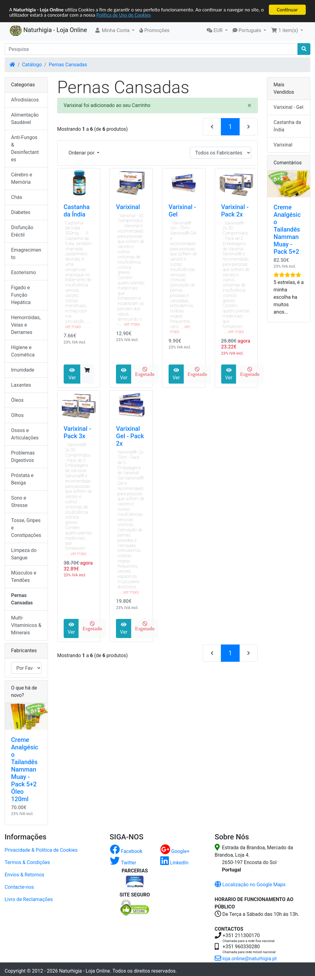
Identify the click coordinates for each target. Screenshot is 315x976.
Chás (16, 197)
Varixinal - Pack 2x (235, 210)
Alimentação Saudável (25, 118)
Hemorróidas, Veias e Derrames (26, 325)
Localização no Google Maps (250, 884)
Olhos (17, 415)
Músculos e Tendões (23, 576)
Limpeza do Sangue (24, 554)
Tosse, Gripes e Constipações (26, 527)
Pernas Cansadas (68, 65)
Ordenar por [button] (82, 153)
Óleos (17, 400)
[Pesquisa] (151, 49)
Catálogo (32, 65)
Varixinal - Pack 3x (77, 432)
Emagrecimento (26, 253)
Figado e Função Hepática (21, 295)
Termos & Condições (27, 862)
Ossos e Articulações (24, 434)
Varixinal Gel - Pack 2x (130, 436)
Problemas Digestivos (23, 456)
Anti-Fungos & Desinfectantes (25, 148)
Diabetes (20, 212)
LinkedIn (174, 863)
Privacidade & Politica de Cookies (41, 850)
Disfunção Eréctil (22, 231)
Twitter (123, 863)
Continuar (287, 9)
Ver (72, 374)
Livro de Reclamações (29, 899)
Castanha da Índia (77, 210)
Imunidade (22, 370)
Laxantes (21, 385)
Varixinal (128, 207)
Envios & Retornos (24, 875)
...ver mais (77, 324)
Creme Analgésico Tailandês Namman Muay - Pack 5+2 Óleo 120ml (24, 769)
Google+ (175, 851)
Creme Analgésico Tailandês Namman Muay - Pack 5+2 (287, 229)
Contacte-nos (19, 887)
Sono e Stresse (19, 501)
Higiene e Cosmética (23, 351)
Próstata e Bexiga (22, 479)
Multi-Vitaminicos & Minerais (26, 625)
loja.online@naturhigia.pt (246, 959)
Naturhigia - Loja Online (48, 30)
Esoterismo (23, 272)
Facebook (126, 851)
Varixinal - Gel (288, 107)
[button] (114, 30)
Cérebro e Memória (21, 178)
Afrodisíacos (25, 100)
